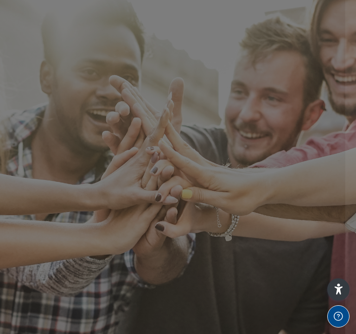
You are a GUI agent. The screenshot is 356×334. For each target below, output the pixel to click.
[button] (338, 289)
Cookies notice (258, 281)
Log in (258, 177)
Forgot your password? (308, 151)
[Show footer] (338, 316)
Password (191, 109)
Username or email (206, 64)
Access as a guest (258, 238)
